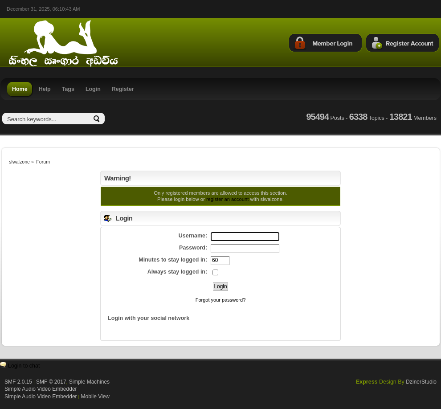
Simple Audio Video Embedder (40, 389)
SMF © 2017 (51, 382)
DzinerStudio (421, 382)
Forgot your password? (221, 300)
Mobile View (95, 396)
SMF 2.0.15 (18, 382)
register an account (227, 199)
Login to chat (24, 366)
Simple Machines (89, 382)
